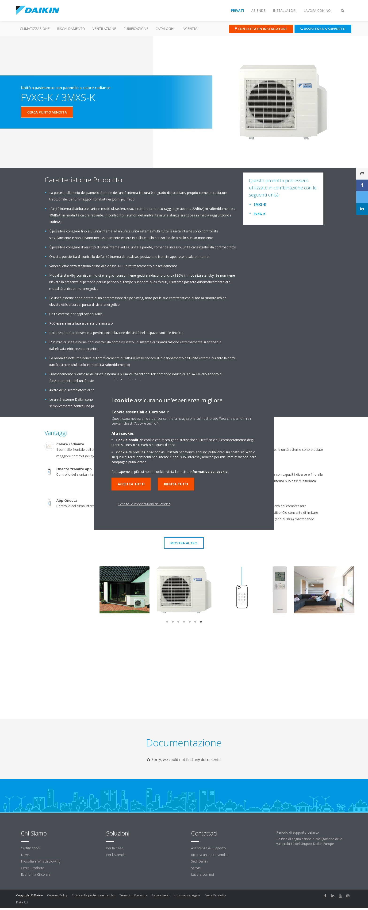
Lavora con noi (202, 874)
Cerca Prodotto (32, 868)
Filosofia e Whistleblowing (40, 861)
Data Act (22, 902)
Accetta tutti (131, 484)
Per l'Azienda (116, 854)
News (25, 854)
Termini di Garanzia (133, 895)
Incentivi (190, 28)
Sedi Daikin (199, 861)
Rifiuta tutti (176, 484)
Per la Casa (114, 848)
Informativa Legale (187, 895)
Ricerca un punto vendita (210, 854)
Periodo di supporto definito (297, 832)
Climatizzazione (35, 28)
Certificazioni (30, 848)
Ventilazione (104, 28)
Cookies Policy (57, 895)
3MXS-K (260, 204)
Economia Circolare (35, 874)
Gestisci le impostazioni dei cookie (144, 504)
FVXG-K (259, 214)
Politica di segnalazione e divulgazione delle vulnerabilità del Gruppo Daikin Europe (309, 841)
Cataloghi (165, 28)
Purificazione (135, 28)
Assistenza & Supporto (208, 848)
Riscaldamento (71, 28)
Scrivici (196, 868)
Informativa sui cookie (208, 471)
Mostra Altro (183, 543)
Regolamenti (160, 895)
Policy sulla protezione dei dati (93, 895)
